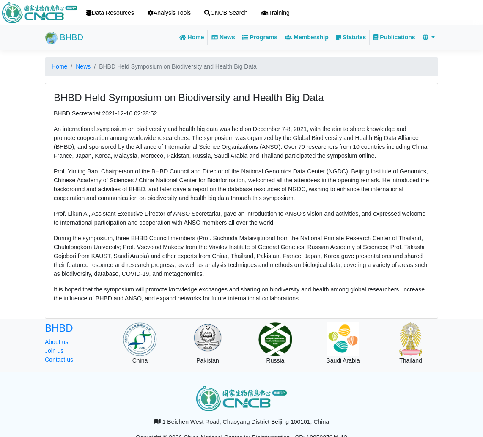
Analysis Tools (169, 12)
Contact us (59, 359)
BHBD (64, 38)
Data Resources (110, 12)
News (223, 37)
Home (191, 37)
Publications (394, 37)
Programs (259, 37)
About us (56, 341)
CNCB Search (225, 12)
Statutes (351, 37)
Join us (54, 350)
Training (275, 12)
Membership (307, 37)
